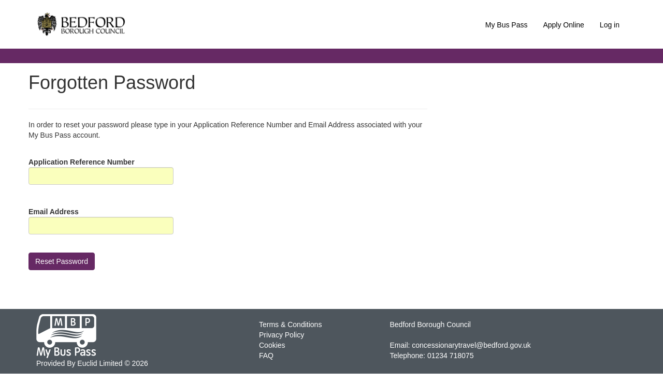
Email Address (53, 212)
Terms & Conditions (290, 324)
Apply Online (563, 25)
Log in (609, 25)
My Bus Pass (506, 25)
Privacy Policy (281, 335)
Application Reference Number (81, 162)
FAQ (266, 355)
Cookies (272, 345)
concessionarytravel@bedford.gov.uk (471, 345)
